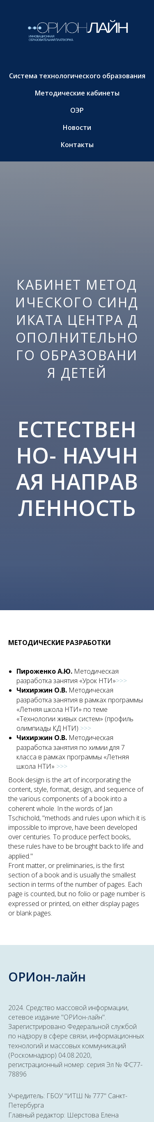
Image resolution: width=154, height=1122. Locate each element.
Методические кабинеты (77, 93)
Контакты (77, 144)
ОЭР (77, 110)
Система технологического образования (77, 75)
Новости (77, 127)
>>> (121, 680)
